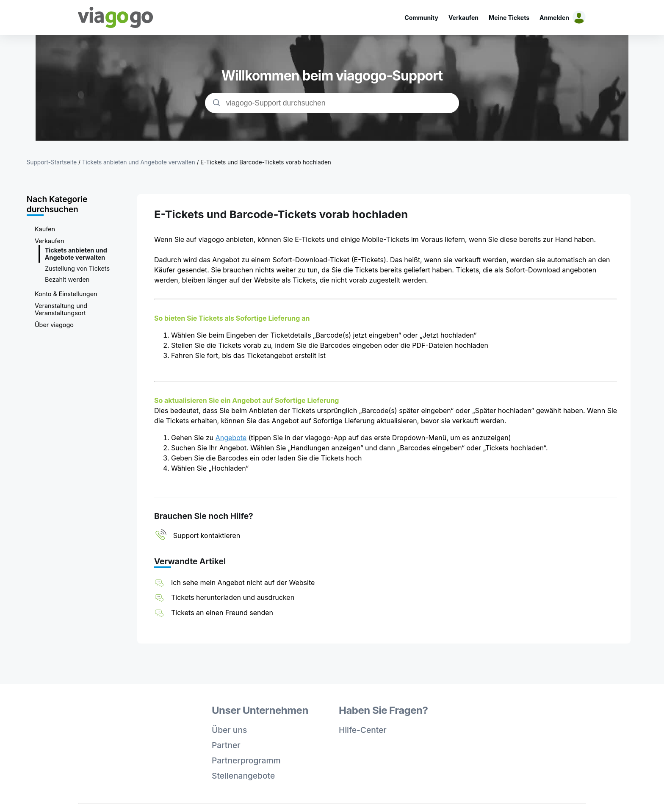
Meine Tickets (509, 17)
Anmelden (554, 17)
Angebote (231, 437)
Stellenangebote (243, 776)
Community (421, 17)
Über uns (229, 730)
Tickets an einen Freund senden (222, 612)
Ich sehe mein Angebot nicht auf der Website (243, 582)
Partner (226, 745)
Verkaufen (463, 17)
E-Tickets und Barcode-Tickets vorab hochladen (265, 162)
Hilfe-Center (363, 730)
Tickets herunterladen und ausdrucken (232, 597)
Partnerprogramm (246, 760)
